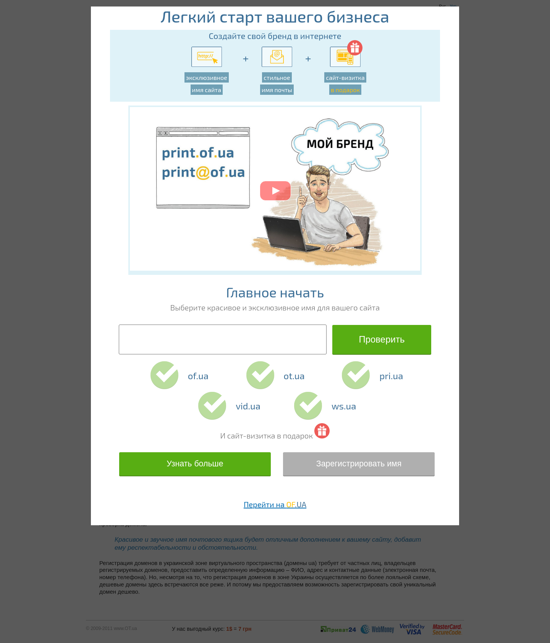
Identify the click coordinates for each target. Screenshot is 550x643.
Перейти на (275, 504)
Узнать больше (195, 463)
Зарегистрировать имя (359, 463)
